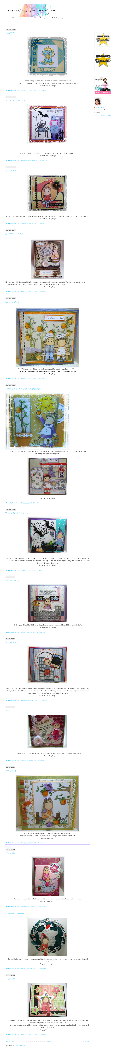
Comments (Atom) (20, 1045)
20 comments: (41, 503)
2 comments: (42, 1034)
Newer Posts (10, 1042)
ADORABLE (11, 170)
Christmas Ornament (15, 913)
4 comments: (44, 160)
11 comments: (42, 570)
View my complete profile (102, 115)
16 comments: (43, 90)
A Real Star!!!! (11, 979)
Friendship (10, 853)
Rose (8, 710)
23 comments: (41, 632)
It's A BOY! (10, 33)
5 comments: (42, 223)
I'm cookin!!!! (11, 642)
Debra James (100, 108)
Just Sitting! (11, 770)
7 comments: (41, 378)
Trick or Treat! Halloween (17, 513)
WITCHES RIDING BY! (15, 100)
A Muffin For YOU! (14, 233)
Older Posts (85, 1042)
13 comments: (42, 968)
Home (48, 1042)
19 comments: (42, 291)
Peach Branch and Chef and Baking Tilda (24, 389)
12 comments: (44, 700)
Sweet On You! (12, 302)
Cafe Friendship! (13, 580)
